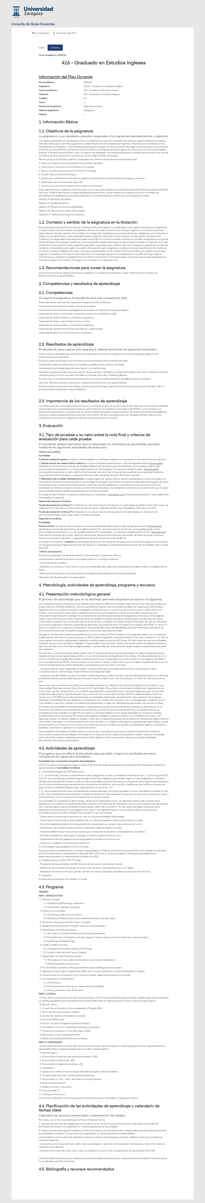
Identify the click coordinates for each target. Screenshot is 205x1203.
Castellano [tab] (55, 47)
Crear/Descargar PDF (64, 33)
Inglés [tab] (42, 47)
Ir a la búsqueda (40, 33)
